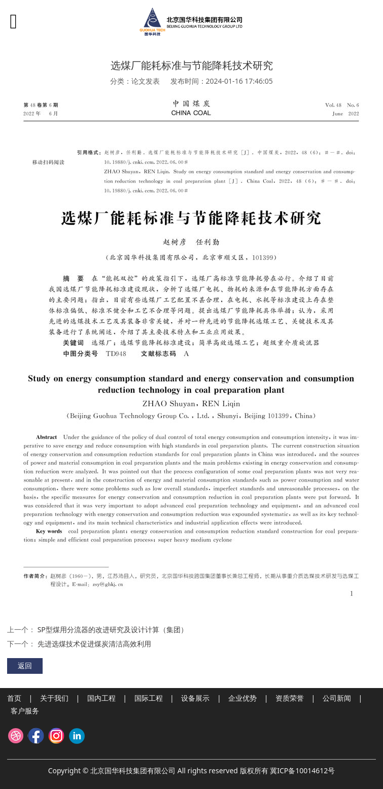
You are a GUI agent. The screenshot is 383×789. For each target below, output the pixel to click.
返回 (25, 665)
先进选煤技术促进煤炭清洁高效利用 (94, 643)
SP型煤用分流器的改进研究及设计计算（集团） (113, 629)
